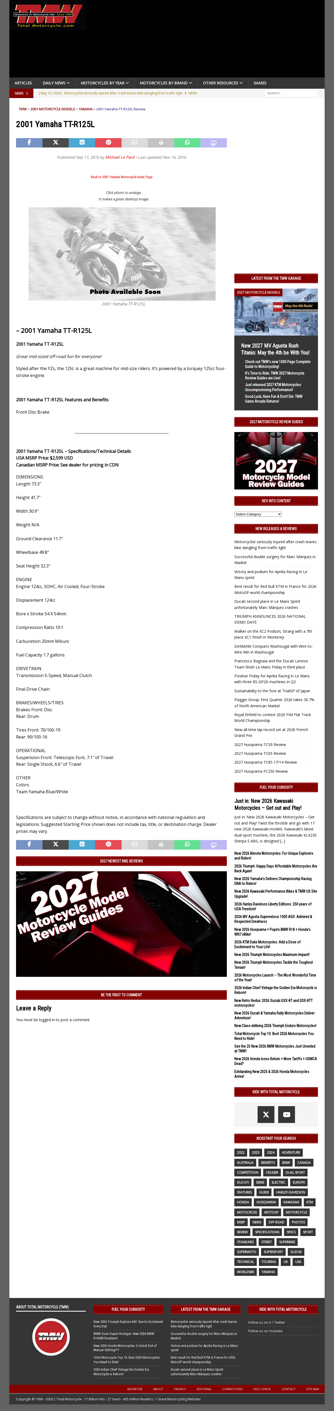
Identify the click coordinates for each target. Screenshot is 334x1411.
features (244, 1192)
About (158, 1389)
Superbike (287, 1242)
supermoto (246, 1252)
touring (269, 1262)
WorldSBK (245, 1272)
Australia (245, 1162)
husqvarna (266, 1202)
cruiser (272, 1172)
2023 (255, 1152)
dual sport (295, 1172)
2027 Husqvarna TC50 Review (260, 744)
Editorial (204, 1389)
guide (264, 1192)
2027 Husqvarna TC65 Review (260, 753)
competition (247, 1172)
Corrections (232, 1389)
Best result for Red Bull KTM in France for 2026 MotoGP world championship (203, 1359)
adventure (291, 1152)
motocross (247, 1212)
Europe (299, 1182)
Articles (23, 82)
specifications (267, 1232)
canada (304, 1162)
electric (278, 1182)
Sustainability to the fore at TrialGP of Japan (272, 690)
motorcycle (296, 1212)
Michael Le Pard (119, 157)
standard (245, 1242)
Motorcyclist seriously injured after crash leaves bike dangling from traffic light (204, 1324)
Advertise (134, 1389)
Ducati (243, 1182)
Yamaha (85, 109)
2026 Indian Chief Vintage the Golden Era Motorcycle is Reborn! (121, 1371)
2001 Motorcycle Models (52, 109)
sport (308, 1232)
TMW (23, 109)
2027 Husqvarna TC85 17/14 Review (265, 762)
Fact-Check (262, 1389)
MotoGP (271, 1212)
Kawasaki (291, 1202)
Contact (289, 1389)
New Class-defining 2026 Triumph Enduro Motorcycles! (275, 1026)
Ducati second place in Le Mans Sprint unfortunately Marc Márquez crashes (197, 1371)
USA (298, 1262)
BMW (286, 1162)
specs (291, 1232)
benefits (268, 1162)
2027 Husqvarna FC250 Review (261, 771)
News (257, 1222)
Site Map (312, 1389)
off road (276, 1222)
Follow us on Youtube (265, 1330)
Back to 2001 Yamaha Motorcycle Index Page (121, 177)
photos (298, 1222)
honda (243, 1202)
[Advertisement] (207, 40)
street (266, 1242)
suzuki (296, 1252)
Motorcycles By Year (102, 82)
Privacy (180, 1389)
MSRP (241, 1222)
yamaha (268, 1272)
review (242, 1232)
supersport (273, 1252)
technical (245, 1262)
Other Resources (220, 82)
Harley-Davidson (290, 1192)
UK (285, 1262)
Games (260, 82)
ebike (260, 1182)
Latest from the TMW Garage (276, 278)
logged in (47, 1019)
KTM (309, 1202)
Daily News (54, 82)
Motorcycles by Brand (164, 82)
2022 (240, 1152)
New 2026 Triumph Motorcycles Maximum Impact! (271, 955)
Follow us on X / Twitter (266, 1322)
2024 (270, 1152)
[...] (282, 841)
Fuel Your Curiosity (276, 787)
